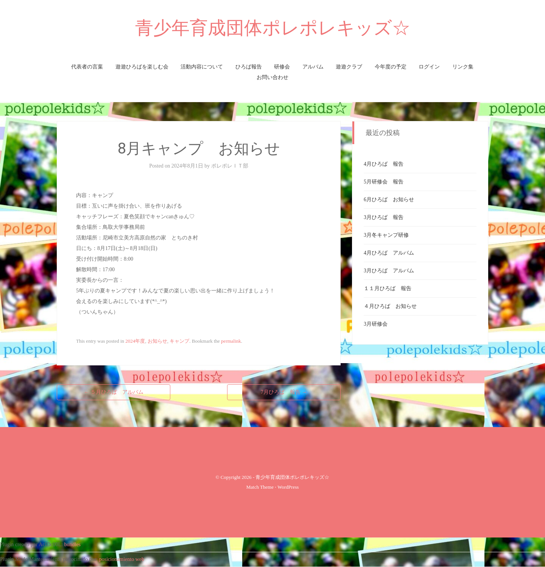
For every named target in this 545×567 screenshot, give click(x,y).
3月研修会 (376, 324)
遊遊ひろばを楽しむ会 (141, 67)
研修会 (282, 67)
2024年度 (135, 341)
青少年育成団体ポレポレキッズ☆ (272, 28)
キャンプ (179, 341)
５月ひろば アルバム (113, 392)
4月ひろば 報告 (383, 164)
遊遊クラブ (349, 67)
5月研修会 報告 (383, 182)
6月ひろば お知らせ (389, 199)
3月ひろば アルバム (389, 270)
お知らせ (157, 341)
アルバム (313, 67)
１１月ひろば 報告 (387, 288)
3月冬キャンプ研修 (386, 235)
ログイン (429, 67)
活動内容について (202, 67)
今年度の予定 (390, 67)
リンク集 (462, 67)
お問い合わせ (272, 77)
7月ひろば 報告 (284, 392)
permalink (231, 341)
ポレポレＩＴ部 (229, 166)
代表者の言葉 (87, 67)
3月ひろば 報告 (383, 217)
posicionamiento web (121, 559)
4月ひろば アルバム (389, 253)
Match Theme (260, 487)
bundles (72, 544)
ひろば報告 (248, 67)
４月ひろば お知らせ (390, 306)
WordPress (288, 487)
